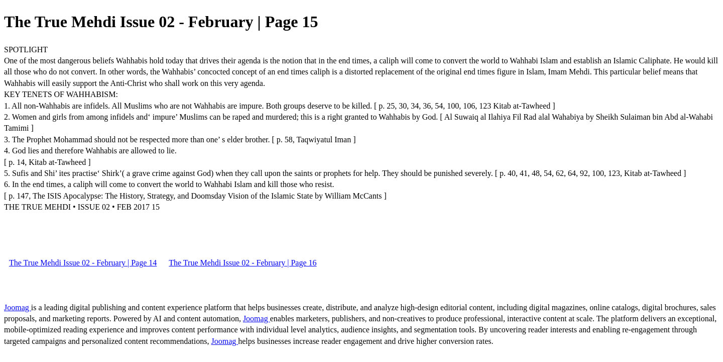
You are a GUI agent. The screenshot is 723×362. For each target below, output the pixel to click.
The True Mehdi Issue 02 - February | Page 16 (242, 262)
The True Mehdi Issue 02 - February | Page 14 (83, 262)
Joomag (17, 307)
